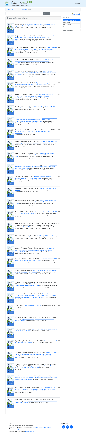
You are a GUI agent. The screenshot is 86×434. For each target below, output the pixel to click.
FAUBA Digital (9, 9)
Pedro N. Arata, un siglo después (32, 305)
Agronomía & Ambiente (21, 9)
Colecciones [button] (76, 3)
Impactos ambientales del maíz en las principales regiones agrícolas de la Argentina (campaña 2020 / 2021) (34, 250)
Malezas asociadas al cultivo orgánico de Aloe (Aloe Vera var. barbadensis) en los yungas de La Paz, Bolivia (36, 37)
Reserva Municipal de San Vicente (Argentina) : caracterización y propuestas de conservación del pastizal (36, 49)
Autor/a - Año (66, 22)
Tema (64, 27)
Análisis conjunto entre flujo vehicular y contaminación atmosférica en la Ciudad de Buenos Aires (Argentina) (34, 96)
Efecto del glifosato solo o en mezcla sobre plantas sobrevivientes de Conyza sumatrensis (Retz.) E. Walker (34, 154)
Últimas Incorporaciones (69, 20)
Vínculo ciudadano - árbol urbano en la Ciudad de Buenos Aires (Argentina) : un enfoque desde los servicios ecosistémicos (35, 72)
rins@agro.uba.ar (29, 431)
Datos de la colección (68, 30)
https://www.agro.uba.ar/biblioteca (42, 427)
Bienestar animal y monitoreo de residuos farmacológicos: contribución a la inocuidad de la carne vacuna (35, 201)
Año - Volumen (67, 24)
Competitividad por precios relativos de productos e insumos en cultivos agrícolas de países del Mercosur (34, 61)
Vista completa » (76, 14)
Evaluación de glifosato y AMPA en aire (25, 227)
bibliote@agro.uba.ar (18, 429)
